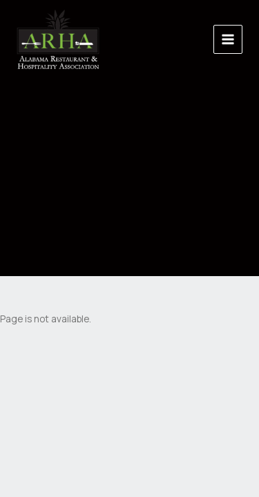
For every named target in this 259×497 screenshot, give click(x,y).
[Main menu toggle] (228, 40)
